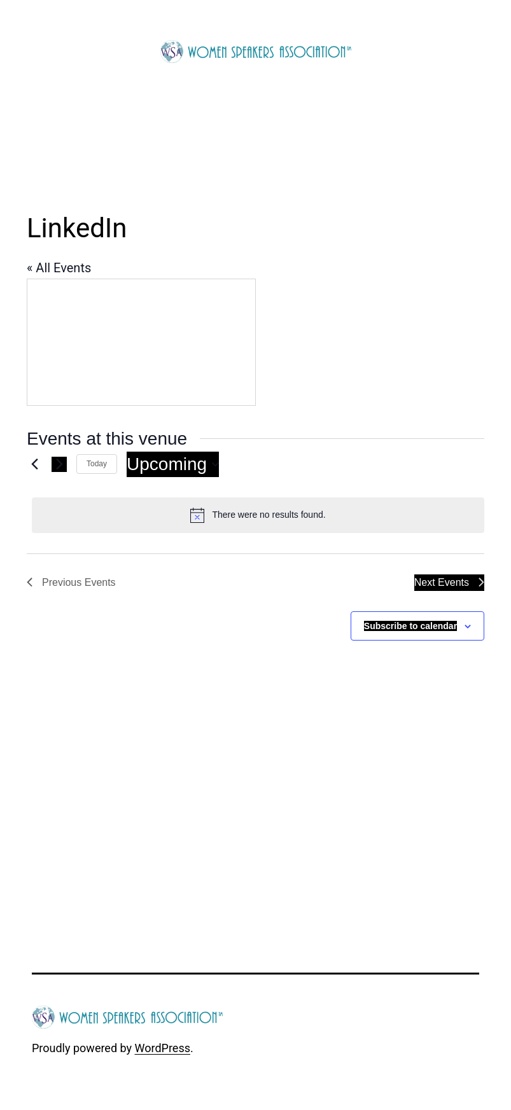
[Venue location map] (141, 342)
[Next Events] (59, 464)
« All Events (59, 267)
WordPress (162, 1048)
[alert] (258, 515)
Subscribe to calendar (410, 626)
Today (97, 463)
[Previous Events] (34, 464)
